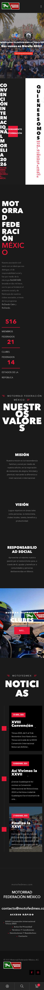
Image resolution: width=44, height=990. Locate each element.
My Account (7, 986)
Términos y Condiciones (23, 930)
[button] (13, 131)
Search (22, 986)
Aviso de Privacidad (23, 927)
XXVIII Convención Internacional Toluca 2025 (20, 923)
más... (22, 632)
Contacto (22, 936)
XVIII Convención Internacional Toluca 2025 (23, 729)
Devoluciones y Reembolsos (23, 933)
